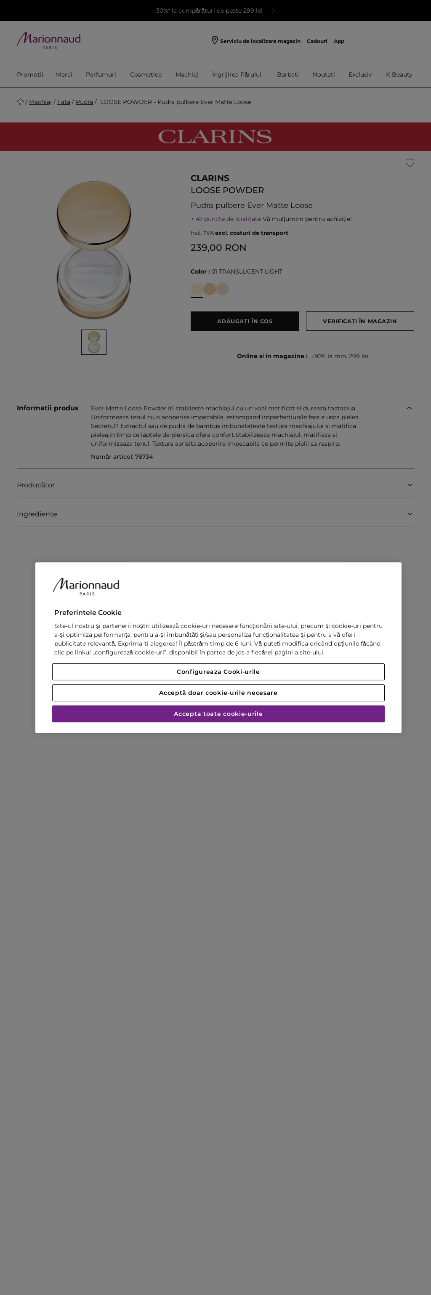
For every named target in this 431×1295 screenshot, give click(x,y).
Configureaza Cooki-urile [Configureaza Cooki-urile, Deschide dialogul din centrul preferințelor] (218, 671)
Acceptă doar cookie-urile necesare (218, 693)
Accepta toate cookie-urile (218, 714)
